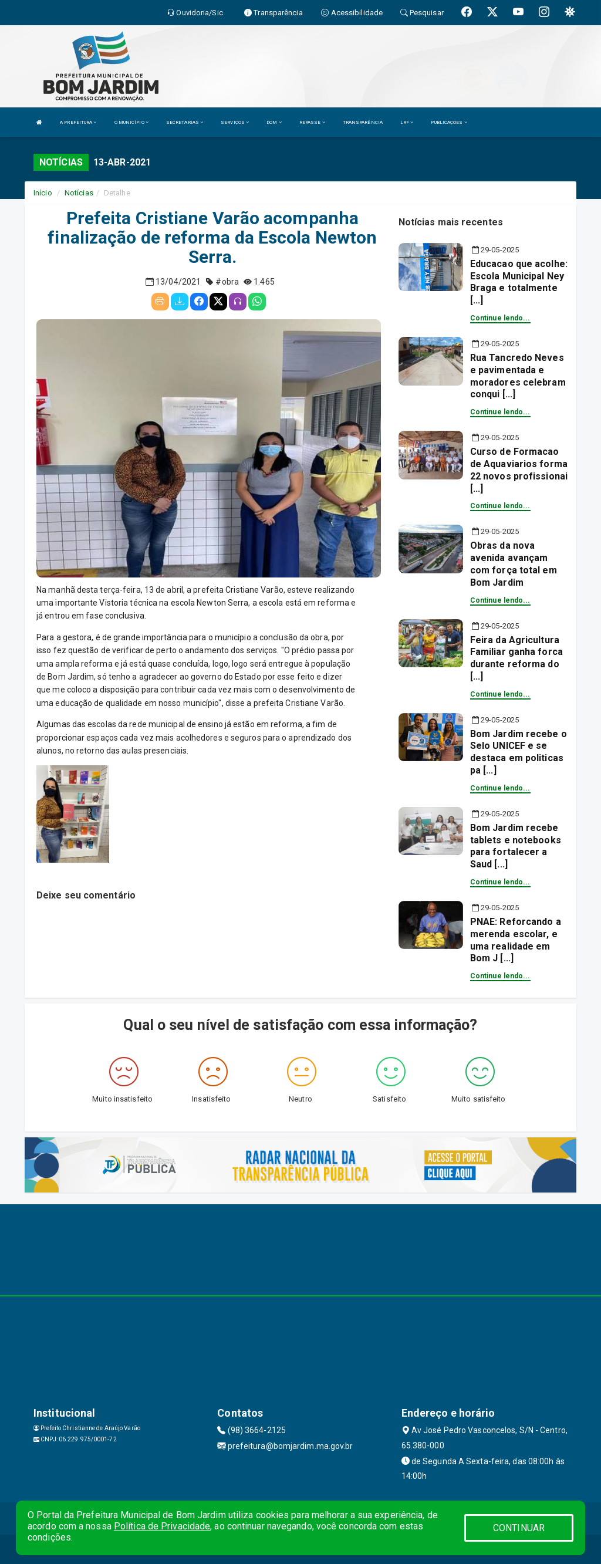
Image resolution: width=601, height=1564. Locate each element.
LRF (407, 122)
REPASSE (312, 122)
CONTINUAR (519, 1527)
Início (42, 192)
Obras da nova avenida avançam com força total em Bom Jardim (513, 563)
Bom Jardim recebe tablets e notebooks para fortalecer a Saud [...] (515, 846)
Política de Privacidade (162, 1526)
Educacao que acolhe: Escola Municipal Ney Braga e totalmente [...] (519, 282)
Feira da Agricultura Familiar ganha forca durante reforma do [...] (516, 658)
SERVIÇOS (235, 122)
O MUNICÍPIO (131, 122)
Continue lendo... (500, 318)
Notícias (79, 192)
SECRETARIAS (184, 122)
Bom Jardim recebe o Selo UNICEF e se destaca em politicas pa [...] (518, 752)
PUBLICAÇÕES (449, 122)
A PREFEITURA (78, 122)
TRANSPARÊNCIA (363, 122)
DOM (274, 122)
